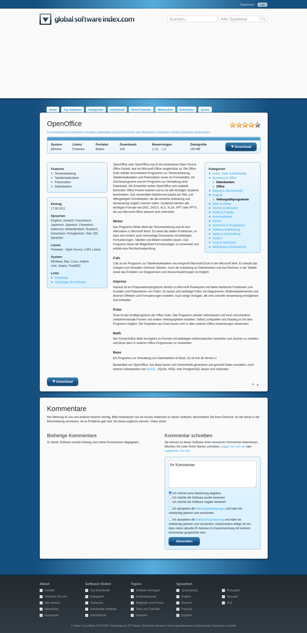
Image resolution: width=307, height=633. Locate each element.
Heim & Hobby (222, 203)
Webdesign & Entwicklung (229, 247)
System (217, 238)
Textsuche (96, 602)
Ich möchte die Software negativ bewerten (197, 502)
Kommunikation (222, 216)
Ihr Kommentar (213, 474)
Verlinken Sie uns (56, 596)
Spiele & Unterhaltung (227, 234)
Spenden (141, 615)
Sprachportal (189, 590)
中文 (230, 602)
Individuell (117, 109)
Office (220, 186)
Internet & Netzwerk (225, 208)
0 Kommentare (56, 132)
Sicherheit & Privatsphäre (229, 225)
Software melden (169, 132)
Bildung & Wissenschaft (228, 190)
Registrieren (247, 4)
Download (241, 147)
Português (233, 590)
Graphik (218, 195)
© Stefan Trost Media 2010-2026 (89, 625)
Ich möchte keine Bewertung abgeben (195, 493)
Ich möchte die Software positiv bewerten (197, 497)
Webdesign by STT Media (125, 625)
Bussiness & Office (225, 178)
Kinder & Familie (223, 212)
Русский (232, 596)
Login (262, 4)
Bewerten (105, 132)
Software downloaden (196, 132)
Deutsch (186, 602)
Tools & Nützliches (224, 242)
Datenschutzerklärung (210, 519)
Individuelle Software (103, 609)
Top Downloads (100, 590)
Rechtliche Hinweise (154, 625)
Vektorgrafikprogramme (232, 199)
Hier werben (52, 602)
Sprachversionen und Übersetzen (134, 132)
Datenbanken (225, 182)
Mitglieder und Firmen (150, 602)
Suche (205, 109)
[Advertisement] (153, 64)
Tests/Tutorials (141, 109)
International (98, 615)
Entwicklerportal (146, 596)
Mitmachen (165, 109)
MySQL (151, 369)
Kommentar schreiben (82, 132)
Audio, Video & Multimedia (229, 173)
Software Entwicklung (226, 229)
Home (53, 109)
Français (186, 609)
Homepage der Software (70, 282)
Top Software (73, 109)
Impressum (52, 615)
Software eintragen (148, 590)
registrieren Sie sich (177, 451)
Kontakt (49, 590)
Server (217, 221)
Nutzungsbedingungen (210, 508)
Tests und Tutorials (148, 609)
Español (186, 615)
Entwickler (187, 109)
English (186, 596)
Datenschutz (203, 625)
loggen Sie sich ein (233, 446)
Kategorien (95, 109)
